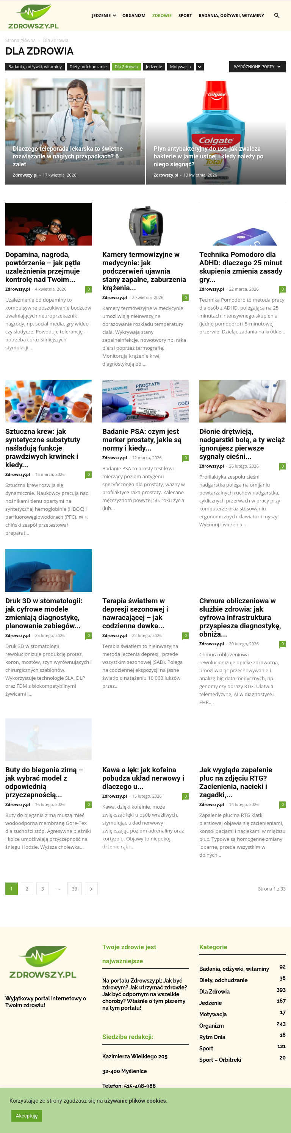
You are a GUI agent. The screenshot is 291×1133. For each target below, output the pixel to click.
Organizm (134, 15)
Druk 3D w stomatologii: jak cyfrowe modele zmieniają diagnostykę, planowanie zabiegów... (44, 613)
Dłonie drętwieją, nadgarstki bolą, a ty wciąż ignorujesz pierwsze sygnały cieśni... (242, 444)
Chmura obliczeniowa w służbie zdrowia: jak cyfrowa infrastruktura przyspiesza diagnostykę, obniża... (240, 617)
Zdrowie (162, 15)
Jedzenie (104, 15)
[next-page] (91, 889)
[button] (277, 15)
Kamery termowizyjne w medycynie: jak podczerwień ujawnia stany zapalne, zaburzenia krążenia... (144, 271)
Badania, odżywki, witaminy (231, 15)
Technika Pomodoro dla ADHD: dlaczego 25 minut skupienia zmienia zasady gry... (240, 267)
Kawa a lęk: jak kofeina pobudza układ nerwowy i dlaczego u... (143, 778)
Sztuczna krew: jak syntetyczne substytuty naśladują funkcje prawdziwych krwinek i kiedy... (42, 448)
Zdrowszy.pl (25, 175)
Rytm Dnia (212, 1037)
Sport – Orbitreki (220, 1060)
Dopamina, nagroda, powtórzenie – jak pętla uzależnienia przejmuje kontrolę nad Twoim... (43, 267)
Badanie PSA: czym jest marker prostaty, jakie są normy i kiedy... (141, 439)
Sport (185, 15)
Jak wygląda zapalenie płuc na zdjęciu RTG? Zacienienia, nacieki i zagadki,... (235, 782)
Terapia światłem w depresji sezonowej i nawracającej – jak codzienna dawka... (135, 613)
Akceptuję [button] (27, 1116)
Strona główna (20, 40)
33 (74, 889)
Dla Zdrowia (126, 66)
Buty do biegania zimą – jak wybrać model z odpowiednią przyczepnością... (44, 782)
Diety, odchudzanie (88, 66)
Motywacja (180, 66)
